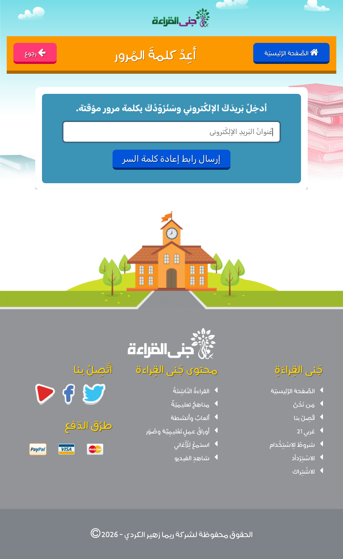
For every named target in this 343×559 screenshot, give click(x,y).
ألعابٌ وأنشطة (190, 417)
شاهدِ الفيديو (192, 457)
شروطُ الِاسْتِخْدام (292, 444)
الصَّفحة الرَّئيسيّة (293, 390)
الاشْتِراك (304, 471)
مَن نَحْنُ (304, 404)
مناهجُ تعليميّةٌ (190, 404)
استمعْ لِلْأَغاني (191, 444)
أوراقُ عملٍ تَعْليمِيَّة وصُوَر (177, 430)
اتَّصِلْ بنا (304, 417)
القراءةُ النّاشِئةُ (191, 390)
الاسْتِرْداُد (303, 457)
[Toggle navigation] (16, 18)
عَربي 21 (306, 430)
